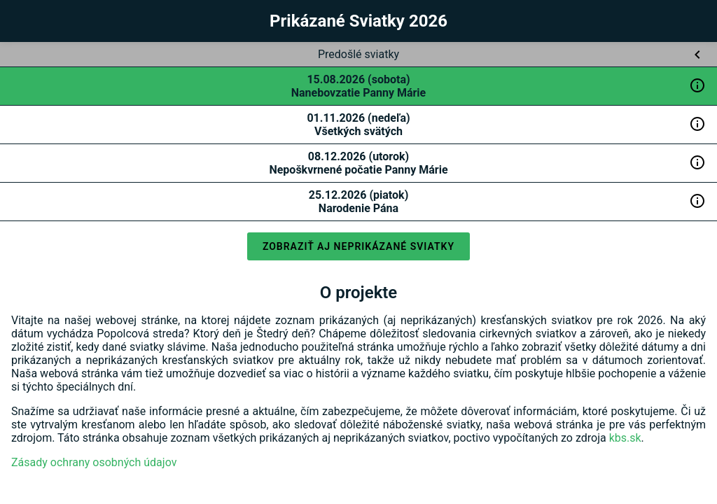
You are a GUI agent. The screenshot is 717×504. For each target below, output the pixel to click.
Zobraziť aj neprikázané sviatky (358, 246)
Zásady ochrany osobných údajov (93, 462)
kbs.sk (625, 437)
